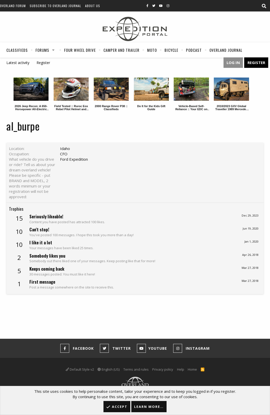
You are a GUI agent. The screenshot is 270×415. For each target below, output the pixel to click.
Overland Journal (225, 50)
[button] (53, 50)
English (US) (109, 369)
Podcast (194, 50)
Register (43, 62)
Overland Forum (13, 6)
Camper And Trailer (121, 50)
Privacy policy (162, 369)
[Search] (264, 6)
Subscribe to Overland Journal (55, 6)
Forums (42, 50)
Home (192, 369)
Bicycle (171, 50)
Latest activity (17, 62)
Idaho (65, 148)
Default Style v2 (80, 369)
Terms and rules (136, 369)
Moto (152, 50)
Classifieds (17, 50)
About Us (92, 6)
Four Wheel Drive (80, 50)
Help (180, 369)
